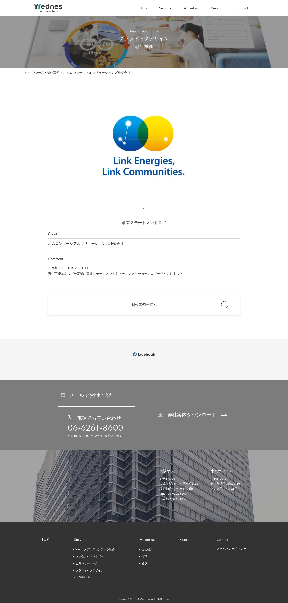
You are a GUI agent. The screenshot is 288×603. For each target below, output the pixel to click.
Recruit (217, 8)
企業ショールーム (87, 563)
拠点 (144, 563)
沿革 (144, 556)
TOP (45, 539)
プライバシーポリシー (231, 548)
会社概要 (147, 549)
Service (165, 8)
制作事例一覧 (83, 577)
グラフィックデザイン (90, 570)
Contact (241, 8)
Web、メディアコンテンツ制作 (95, 549)
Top (144, 8)
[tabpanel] (144, 147)
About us (191, 8)
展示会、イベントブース (91, 556)
